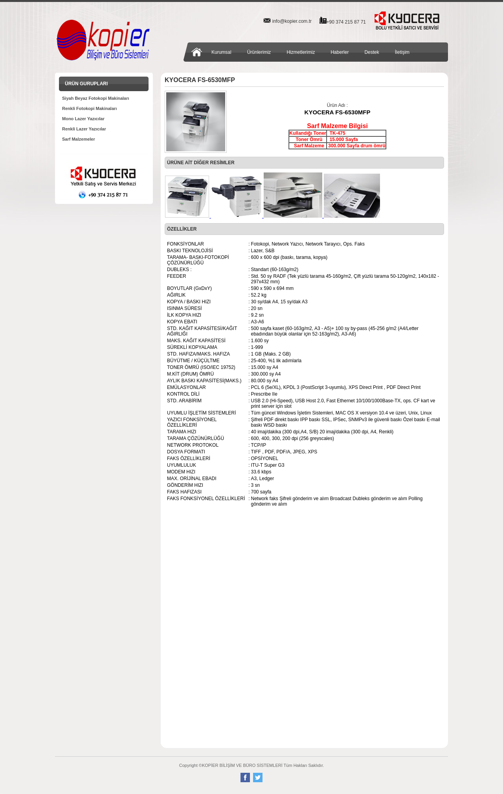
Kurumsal (221, 52)
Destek (371, 52)
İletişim (402, 52)
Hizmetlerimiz (300, 52)
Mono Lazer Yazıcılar (83, 118)
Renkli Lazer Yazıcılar (84, 129)
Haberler (339, 52)
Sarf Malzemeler (78, 139)
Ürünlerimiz (259, 52)
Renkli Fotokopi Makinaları (89, 108)
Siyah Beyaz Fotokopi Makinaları (95, 98)
